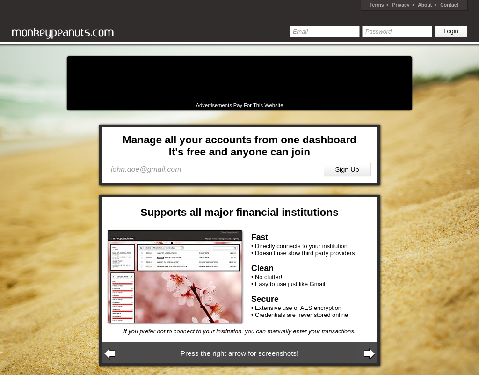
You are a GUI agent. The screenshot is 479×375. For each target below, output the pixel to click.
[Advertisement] (239, 80)
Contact (449, 4)
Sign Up (347, 169)
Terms (377, 4)
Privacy (401, 4)
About (425, 4)
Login (450, 31)
